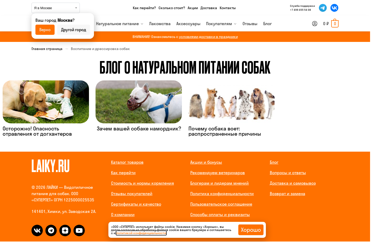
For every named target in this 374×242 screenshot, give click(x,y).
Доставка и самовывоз (293, 183)
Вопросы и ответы (288, 172)
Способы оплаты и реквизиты (220, 214)
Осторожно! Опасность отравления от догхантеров (37, 131)
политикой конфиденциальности (141, 233)
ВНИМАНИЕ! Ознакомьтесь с (185, 36)
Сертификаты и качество (136, 204)
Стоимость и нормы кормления (142, 183)
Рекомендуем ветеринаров (217, 172)
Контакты (228, 8)
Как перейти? (144, 8)
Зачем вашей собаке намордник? (138, 128)
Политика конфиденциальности (222, 193)
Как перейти (123, 172)
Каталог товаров (127, 162)
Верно (45, 29)
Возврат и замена (287, 193)
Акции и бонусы (206, 162)
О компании (123, 214)
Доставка (209, 8)
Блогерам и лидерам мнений (219, 183)
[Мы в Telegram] (323, 8)
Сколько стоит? (172, 8)
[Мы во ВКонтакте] (334, 8)
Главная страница (46, 48)
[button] (331, 23)
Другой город (73, 29)
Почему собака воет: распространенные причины (224, 131)
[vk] (37, 230)
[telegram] (51, 230)
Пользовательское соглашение (221, 204)
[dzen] (65, 230)
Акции (193, 8)
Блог (274, 162)
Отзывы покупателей (131, 193)
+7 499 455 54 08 (300, 10)
